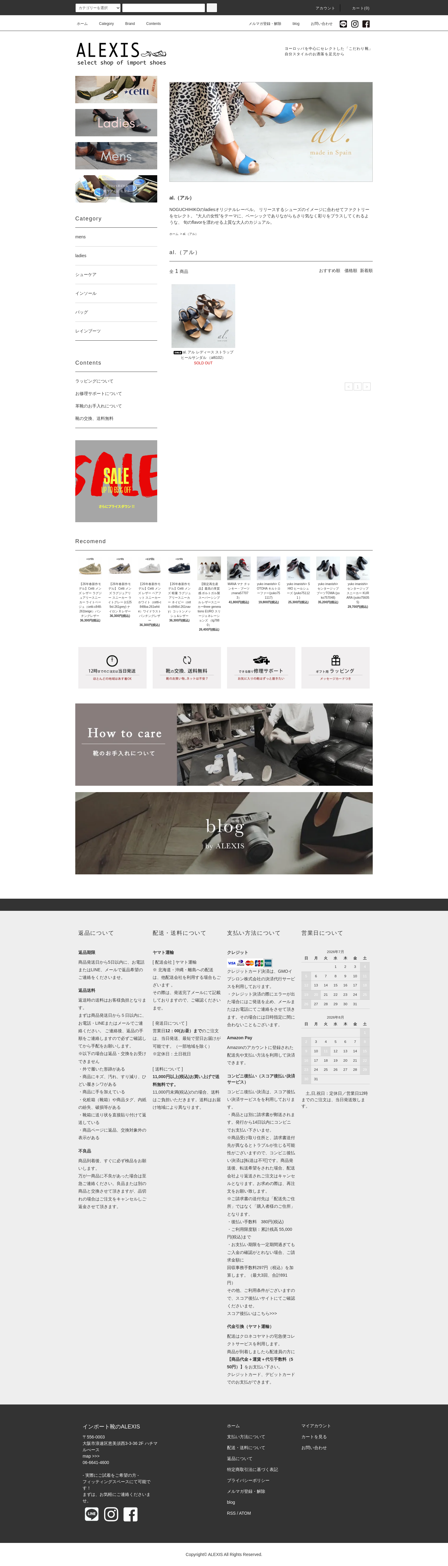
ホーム (82, 24)
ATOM (245, 1513)
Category (103, 24)
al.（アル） (190, 234)
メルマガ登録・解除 (261, 24)
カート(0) (357, 8)
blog (292, 24)
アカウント (322, 8)
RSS (231, 1513)
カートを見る (314, 1436)
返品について (240, 1458)
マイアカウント (316, 1425)
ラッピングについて (94, 381)
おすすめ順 (329, 270)
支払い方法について (246, 1436)
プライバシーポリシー (248, 1480)
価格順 (350, 270)
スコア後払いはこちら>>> (252, 1313)
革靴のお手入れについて (98, 405)
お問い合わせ (318, 24)
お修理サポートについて (98, 393)
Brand (126, 24)
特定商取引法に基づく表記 (252, 1469)
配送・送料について (246, 1447)
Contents (150, 24)
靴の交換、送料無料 (94, 418)
